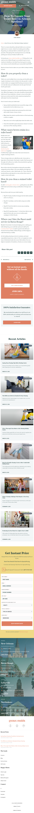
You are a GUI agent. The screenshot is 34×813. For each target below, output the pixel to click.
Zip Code (4, 596)
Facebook (3, 791)
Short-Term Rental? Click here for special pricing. (17, 561)
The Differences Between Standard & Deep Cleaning (15, 395)
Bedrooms (4, 615)
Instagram (3, 797)
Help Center (3, 780)
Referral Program (4, 777)
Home (2, 43)
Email (3, 583)
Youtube (3, 794)
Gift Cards (3, 764)
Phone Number (5, 589)
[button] (30, 2)
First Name (4, 576)
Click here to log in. (23, 631)
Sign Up (2, 774)
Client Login (3, 772)
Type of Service (5, 608)
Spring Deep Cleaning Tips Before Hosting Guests (14, 363)
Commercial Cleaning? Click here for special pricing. (17, 564)
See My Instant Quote (17, 623)
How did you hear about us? (9, 602)
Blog (2, 758)
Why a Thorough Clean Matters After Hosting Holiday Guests (15, 746)
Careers (2, 755)
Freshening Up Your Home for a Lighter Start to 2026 (15, 530)
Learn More (4, 654)
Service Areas (4, 761)
